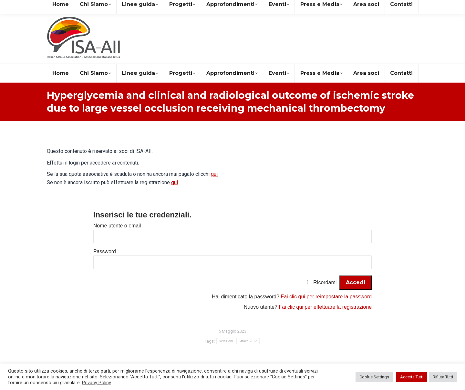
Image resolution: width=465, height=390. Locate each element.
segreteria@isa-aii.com (75, 6)
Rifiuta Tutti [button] (443, 377)
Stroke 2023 (248, 341)
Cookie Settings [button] (374, 377)
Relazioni (226, 341)
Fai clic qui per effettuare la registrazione (325, 307)
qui (214, 174)
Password (104, 251)
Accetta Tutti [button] (411, 377)
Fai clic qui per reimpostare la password (326, 296)
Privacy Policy (96, 382)
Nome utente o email (117, 225)
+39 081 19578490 (132, 6)
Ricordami (324, 282)
